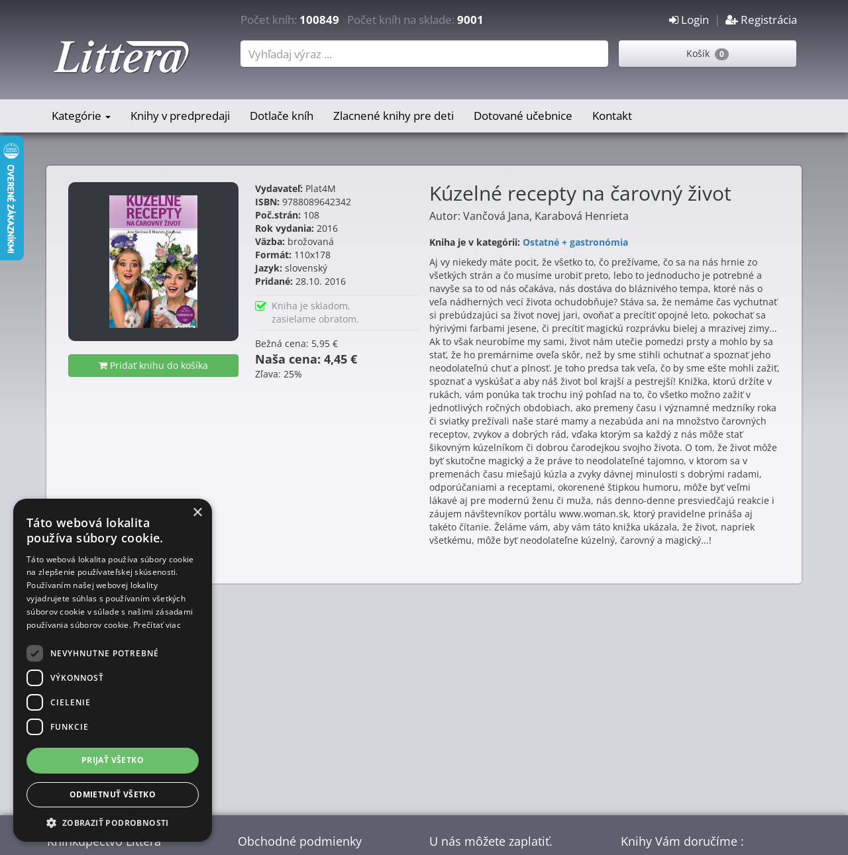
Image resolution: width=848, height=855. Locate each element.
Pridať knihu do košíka (153, 365)
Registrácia (761, 19)
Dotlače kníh (281, 115)
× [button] (197, 513)
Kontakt (612, 115)
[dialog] (112, 670)
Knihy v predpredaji (180, 115)
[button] (112, 822)
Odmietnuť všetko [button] (113, 794)
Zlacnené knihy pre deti (393, 115)
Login (689, 19)
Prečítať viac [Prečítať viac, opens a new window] (157, 624)
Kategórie (81, 115)
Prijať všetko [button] (112, 760)
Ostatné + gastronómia (575, 242)
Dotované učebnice (523, 115)
